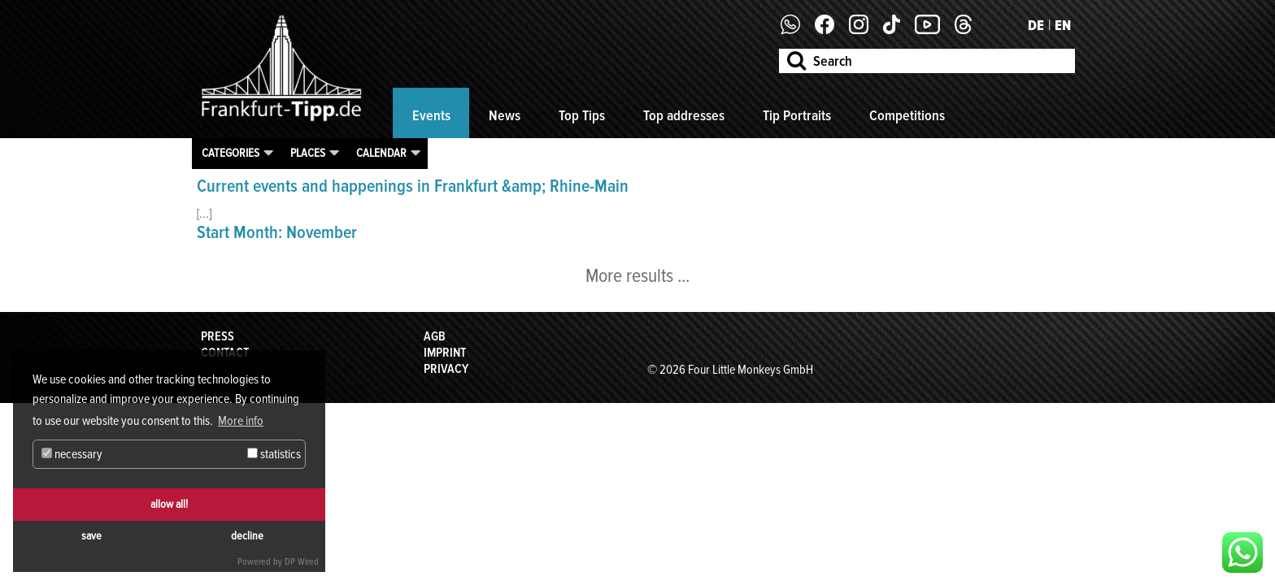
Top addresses (684, 115)
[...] (204, 214)
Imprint (445, 352)
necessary (71, 454)
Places (307, 152)
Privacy (446, 369)
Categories (230, 152)
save (91, 536)
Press (217, 336)
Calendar (381, 152)
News (504, 115)
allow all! (169, 504)
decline (247, 536)
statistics (274, 454)
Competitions (907, 115)
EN (1063, 25)
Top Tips (582, 115)
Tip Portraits (797, 115)
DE (1036, 25)
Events (431, 115)
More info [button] (240, 421)
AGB (435, 336)
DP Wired (302, 562)
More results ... (637, 276)
